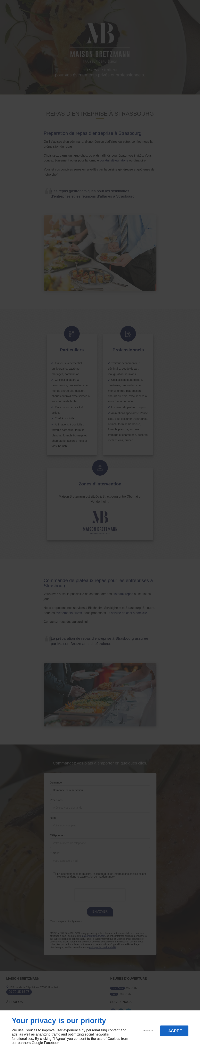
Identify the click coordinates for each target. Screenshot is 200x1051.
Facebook (51, 1043)
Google (37, 1043)
